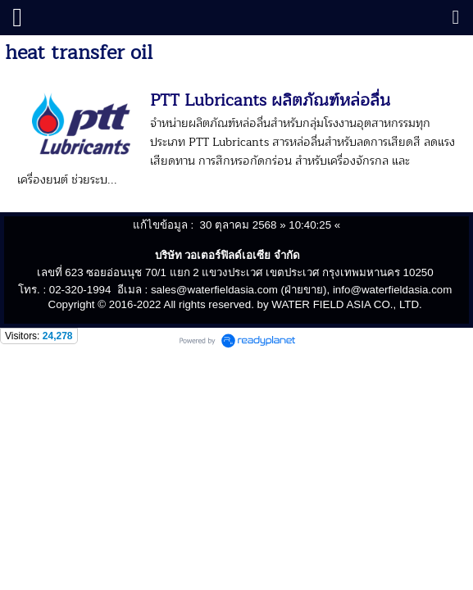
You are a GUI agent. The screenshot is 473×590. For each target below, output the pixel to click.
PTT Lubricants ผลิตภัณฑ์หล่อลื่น (270, 100)
